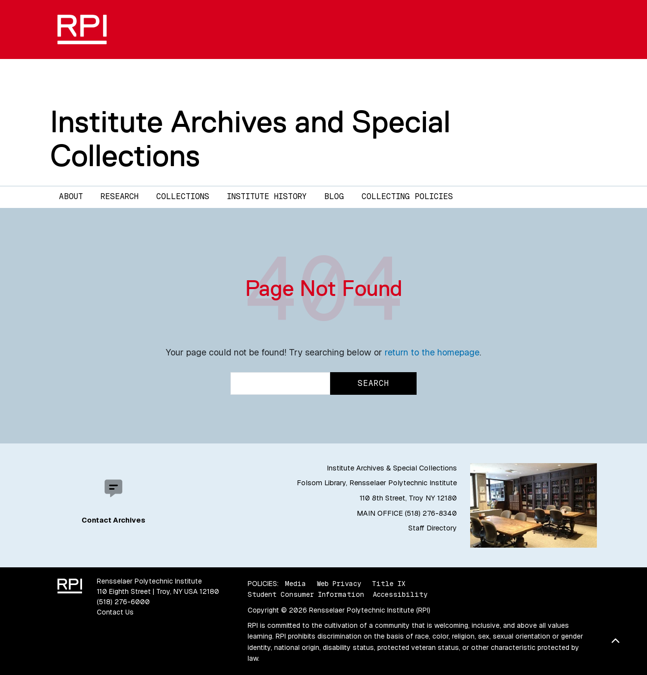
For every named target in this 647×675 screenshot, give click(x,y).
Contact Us (115, 612)
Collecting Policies (407, 196)
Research (120, 196)
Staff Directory (432, 528)
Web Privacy (339, 583)
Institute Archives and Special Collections (250, 138)
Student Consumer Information (306, 594)
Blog (334, 196)
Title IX (388, 583)
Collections (182, 196)
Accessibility (400, 594)
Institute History (267, 196)
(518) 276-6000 (123, 601)
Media (295, 583)
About (71, 196)
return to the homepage (432, 352)
